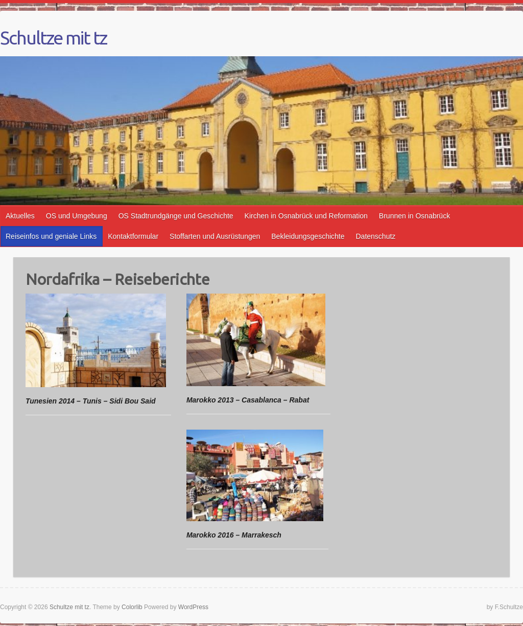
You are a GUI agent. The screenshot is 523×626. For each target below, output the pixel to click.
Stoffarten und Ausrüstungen (215, 236)
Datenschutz (376, 236)
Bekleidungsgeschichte (307, 236)
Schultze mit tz (53, 38)
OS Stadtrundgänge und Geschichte (175, 216)
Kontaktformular (133, 236)
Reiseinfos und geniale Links (51, 236)
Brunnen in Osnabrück (414, 216)
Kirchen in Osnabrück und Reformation (306, 216)
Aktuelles (20, 216)
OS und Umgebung (76, 216)
